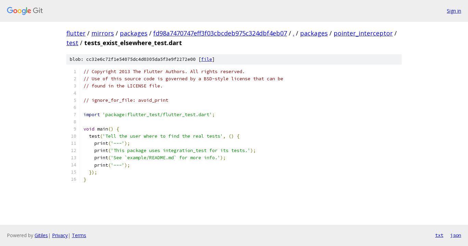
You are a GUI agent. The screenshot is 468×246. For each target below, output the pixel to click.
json (455, 235)
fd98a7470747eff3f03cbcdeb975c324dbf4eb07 (220, 33)
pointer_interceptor (363, 33)
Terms (79, 235)
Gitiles (41, 235)
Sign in (454, 11)
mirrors (102, 33)
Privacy (60, 235)
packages (133, 33)
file (206, 59)
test (72, 43)
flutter (76, 33)
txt (439, 235)
